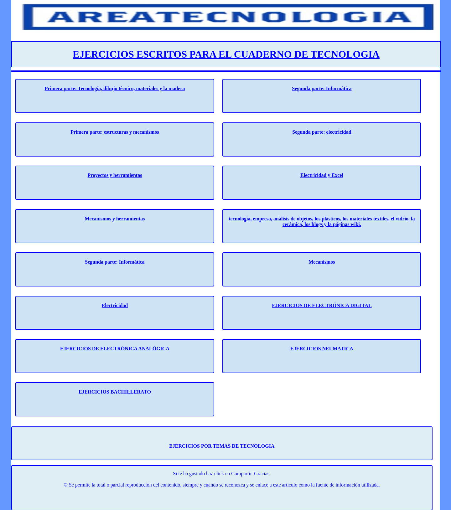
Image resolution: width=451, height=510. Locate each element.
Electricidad (115, 305)
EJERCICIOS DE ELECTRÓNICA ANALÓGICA (114, 348)
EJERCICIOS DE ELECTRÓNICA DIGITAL (321, 305)
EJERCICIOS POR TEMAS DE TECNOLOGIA (221, 446)
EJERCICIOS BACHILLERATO (115, 391)
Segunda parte (100, 262)
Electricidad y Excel (321, 175)
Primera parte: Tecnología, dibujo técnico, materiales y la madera (114, 88)
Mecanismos (321, 262)
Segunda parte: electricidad (321, 132)
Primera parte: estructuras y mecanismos (114, 132)
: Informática (130, 262)
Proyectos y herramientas (115, 175)
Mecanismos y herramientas (115, 218)
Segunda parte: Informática (321, 88)
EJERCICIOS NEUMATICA (321, 348)
